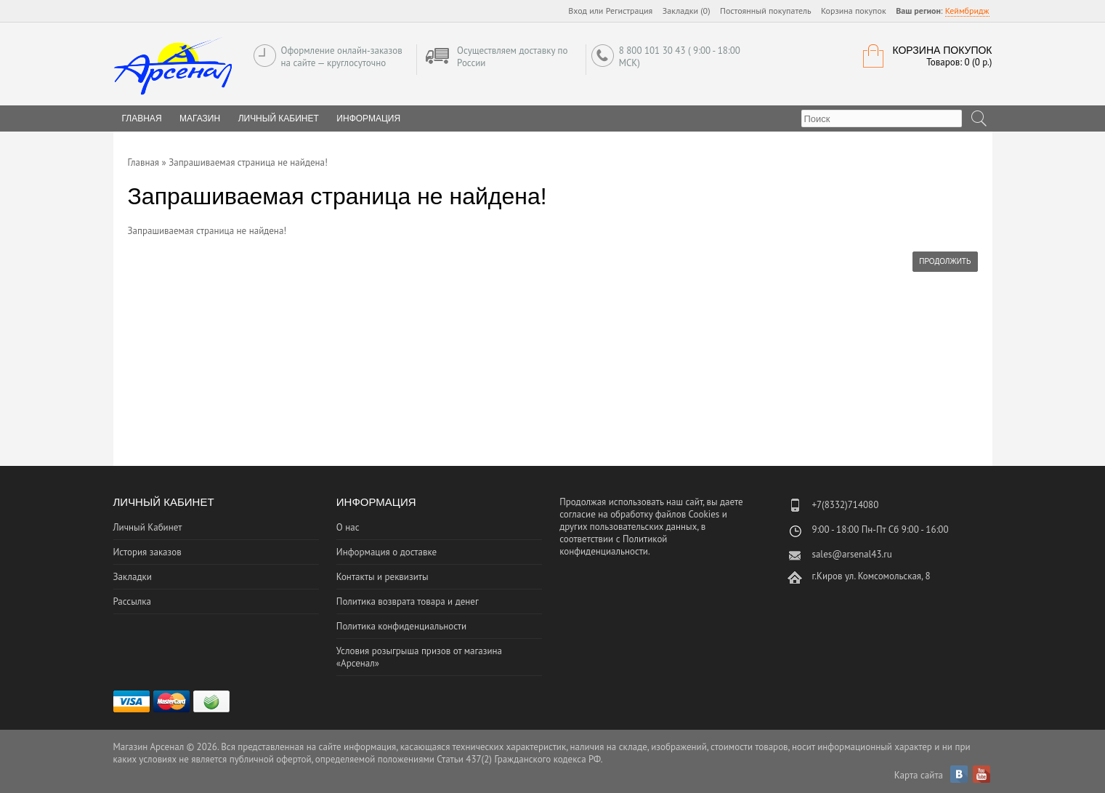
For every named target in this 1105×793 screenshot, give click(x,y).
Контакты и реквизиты (382, 577)
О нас (348, 527)
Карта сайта (918, 775)
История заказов (147, 552)
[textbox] (881, 118)
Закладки (132, 577)
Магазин (199, 118)
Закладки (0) (687, 10)
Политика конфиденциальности (401, 626)
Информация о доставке (386, 552)
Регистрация (629, 10)
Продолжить (945, 261)
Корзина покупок (853, 10)
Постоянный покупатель (765, 10)
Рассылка (132, 601)
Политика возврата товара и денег (407, 601)
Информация (368, 118)
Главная (144, 162)
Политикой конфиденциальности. (613, 545)
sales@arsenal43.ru (851, 554)
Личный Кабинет (278, 118)
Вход (577, 10)
